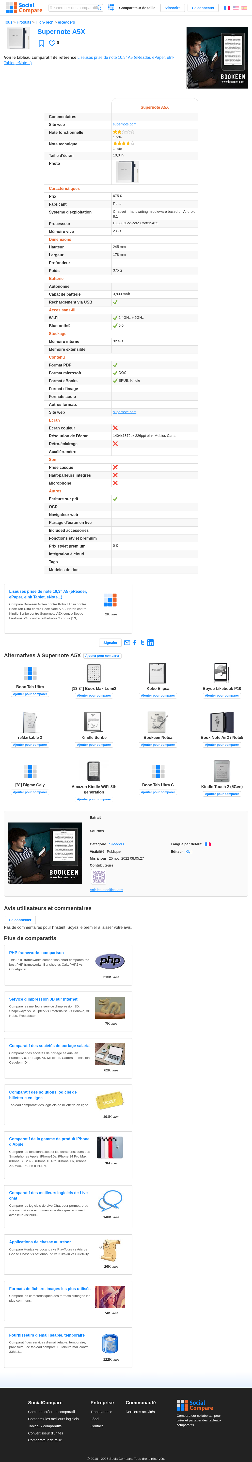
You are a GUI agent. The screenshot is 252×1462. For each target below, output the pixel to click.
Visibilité (97, 851)
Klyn (189, 851)
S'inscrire (173, 8)
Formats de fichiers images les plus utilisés (50, 1289)
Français (227, 8)
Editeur (177, 851)
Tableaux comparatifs (45, 1426)
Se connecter (203, 8)
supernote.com (124, 124)
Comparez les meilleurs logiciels (53, 1419)
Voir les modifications (106, 890)
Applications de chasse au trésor (40, 1242)
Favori (41, 43)
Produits (24, 22)
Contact (97, 1426)
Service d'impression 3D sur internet (43, 999)
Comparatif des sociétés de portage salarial (50, 1046)
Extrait (95, 818)
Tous (8, 22)
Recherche (99, 7)
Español (244, 8)
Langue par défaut (186, 844)
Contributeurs (101, 865)
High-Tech (44, 22)
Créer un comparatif (111, 8)
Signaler (110, 643)
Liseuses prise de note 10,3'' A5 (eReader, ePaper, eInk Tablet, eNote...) (48, 594)
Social (200, 1405)
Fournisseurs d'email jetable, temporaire (47, 1335)
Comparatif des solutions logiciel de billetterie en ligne (43, 1095)
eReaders (66, 22)
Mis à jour (98, 858)
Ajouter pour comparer (102, 655)
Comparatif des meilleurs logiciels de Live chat (48, 1195)
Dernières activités (140, 1412)
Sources (97, 831)
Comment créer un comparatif (51, 1412)
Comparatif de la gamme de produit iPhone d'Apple (49, 1141)
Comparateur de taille (137, 8)
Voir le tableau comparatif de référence (40, 57)
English (236, 8)
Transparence (101, 1412)
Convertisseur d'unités (45, 1433)
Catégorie (98, 844)
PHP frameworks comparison (36, 953)
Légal (95, 1419)
